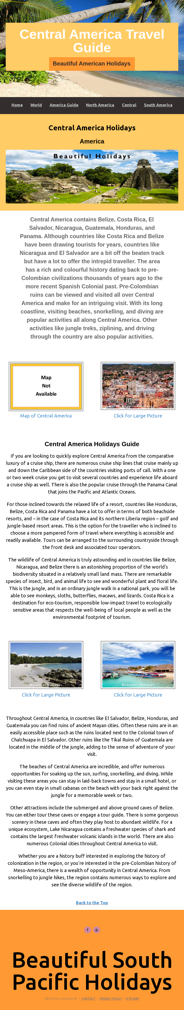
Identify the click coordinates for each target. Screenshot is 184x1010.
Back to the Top (92, 902)
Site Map (132, 998)
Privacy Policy (111, 998)
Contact (88, 998)
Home (17, 105)
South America (158, 105)
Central (129, 105)
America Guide (64, 105)
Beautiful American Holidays (92, 63)
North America (100, 105)
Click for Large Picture (138, 415)
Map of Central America (46, 415)
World (36, 105)
